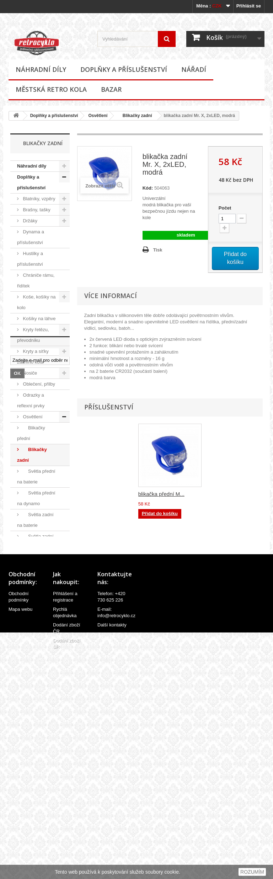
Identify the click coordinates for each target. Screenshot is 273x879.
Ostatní (32, 558)
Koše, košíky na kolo (36, 302)
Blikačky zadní (135, 115)
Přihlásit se (248, 6)
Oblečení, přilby (38, 384)
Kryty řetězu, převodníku (33, 335)
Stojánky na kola (39, 601)
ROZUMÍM (252, 872)
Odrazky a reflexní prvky (30, 400)
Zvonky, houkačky (28, 629)
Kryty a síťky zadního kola (33, 357)
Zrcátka (30, 645)
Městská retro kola (51, 89)
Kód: (148, 188)
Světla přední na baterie (36, 476)
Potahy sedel (36, 569)
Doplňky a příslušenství (123, 69)
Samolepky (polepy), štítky (32, 585)
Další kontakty (112, 847)
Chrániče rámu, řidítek (35, 280)
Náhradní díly (41, 69)
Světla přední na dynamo (36, 498)
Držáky (29, 220)
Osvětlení (97, 115)
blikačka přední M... (161, 494)
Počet (225, 208)
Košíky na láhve (38, 318)
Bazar (111, 89)
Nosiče (29, 373)
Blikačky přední (31, 433)
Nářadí (193, 69)
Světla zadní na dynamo (35, 542)
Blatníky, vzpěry (38, 198)
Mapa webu (20, 832)
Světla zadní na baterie (35, 520)
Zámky (29, 612)
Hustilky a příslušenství (30, 259)
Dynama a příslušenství (30, 237)
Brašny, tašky (36, 209)
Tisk (157, 250)
